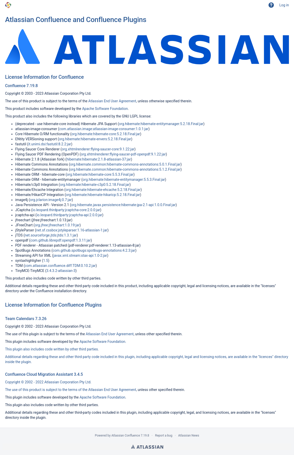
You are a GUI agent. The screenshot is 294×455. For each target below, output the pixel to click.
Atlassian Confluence (125, 435)
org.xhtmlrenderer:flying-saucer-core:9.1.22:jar (98, 149)
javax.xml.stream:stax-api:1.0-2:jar (80, 255)
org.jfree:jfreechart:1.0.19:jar (57, 225)
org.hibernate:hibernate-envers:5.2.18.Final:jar (95, 139)
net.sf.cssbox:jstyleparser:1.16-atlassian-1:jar (71, 230)
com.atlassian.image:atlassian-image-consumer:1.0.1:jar (103, 129)
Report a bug (163, 435)
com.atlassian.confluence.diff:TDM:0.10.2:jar (60, 266)
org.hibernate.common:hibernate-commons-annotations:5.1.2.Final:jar (125, 169)
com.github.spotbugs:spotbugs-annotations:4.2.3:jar (94, 250)
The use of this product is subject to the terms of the (46, 390)
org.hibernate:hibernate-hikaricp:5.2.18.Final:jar (103, 195)
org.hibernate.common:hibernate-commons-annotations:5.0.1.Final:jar (125, 164)
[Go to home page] (8, 5)
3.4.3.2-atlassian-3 (61, 271)
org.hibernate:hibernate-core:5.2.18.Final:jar (105, 134)
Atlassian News (188, 435)
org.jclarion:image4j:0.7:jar (51, 200)
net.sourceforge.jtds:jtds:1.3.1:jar (51, 235)
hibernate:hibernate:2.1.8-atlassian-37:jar (99, 159)
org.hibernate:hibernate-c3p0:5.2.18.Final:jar (94, 185)
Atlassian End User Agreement (112, 101)
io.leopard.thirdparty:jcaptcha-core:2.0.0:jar (66, 210)
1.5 (45, 261)
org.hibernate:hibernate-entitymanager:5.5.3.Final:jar (124, 179)
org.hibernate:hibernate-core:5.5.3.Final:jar (100, 174)
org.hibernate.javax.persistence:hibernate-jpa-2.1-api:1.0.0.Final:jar (123, 205)
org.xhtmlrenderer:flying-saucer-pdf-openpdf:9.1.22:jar (123, 154)
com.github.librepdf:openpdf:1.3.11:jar (60, 240)
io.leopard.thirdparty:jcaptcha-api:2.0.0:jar (69, 215)
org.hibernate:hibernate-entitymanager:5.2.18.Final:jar (161, 124)
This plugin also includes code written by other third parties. (52, 349)
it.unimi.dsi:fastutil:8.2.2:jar (49, 144)
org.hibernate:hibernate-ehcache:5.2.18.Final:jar (103, 190)
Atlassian (147, 446)
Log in (284, 5)
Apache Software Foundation (105, 109)
